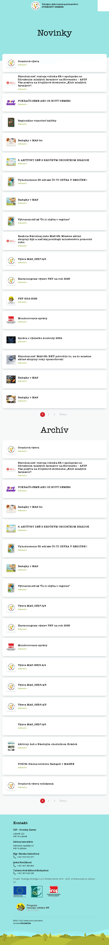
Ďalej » (63, 414)
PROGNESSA (25, 923)
